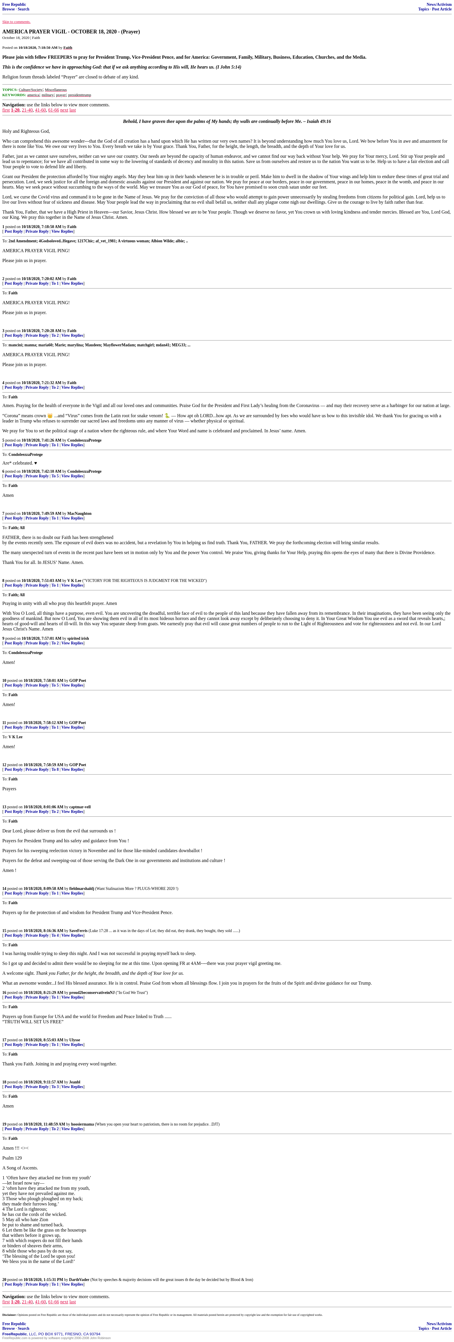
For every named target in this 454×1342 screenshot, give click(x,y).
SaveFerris (78, 931)
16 (4, 992)
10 (4, 680)
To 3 (55, 1087)
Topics (423, 9)
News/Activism (439, 4)
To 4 (55, 935)
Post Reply (14, 231)
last (73, 109)
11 (4, 723)
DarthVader (79, 1280)
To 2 (55, 335)
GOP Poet (77, 680)
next (64, 109)
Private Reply (37, 231)
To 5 (55, 476)
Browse (8, 9)
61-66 (53, 109)
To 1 (55, 283)
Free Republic (14, 4)
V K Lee (74, 580)
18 (4, 1082)
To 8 (55, 769)
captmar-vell (79, 807)
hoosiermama (82, 1124)
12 (4, 765)
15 (4, 931)
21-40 (27, 109)
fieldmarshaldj (81, 888)
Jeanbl (75, 1082)
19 (4, 1124)
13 (4, 807)
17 (4, 1040)
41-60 (40, 109)
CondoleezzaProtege (84, 440)
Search (23, 9)
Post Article (442, 9)
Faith (71, 227)
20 (4, 1280)
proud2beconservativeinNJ (92, 992)
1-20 (15, 109)
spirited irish (78, 638)
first (6, 109)
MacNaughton (79, 513)
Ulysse (74, 1040)
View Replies (62, 231)
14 (4, 888)
